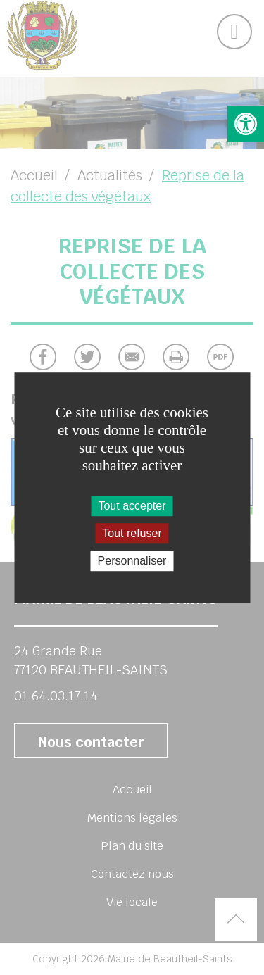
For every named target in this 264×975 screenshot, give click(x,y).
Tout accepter (131, 506)
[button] (245, 124)
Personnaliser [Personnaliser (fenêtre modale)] (132, 561)
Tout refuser (131, 533)
